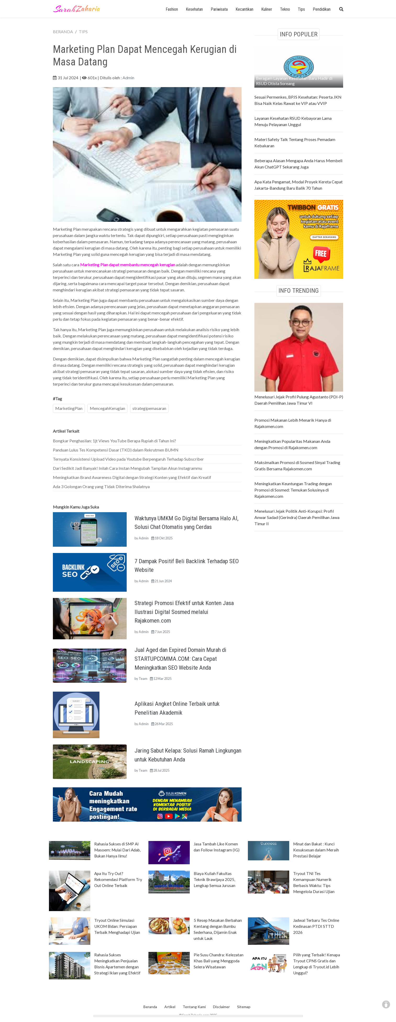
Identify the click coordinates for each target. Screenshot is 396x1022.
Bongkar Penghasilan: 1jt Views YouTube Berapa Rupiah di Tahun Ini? (114, 440)
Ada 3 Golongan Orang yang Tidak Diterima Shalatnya (101, 486)
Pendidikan (322, 9)
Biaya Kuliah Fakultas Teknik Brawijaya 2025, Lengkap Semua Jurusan (214, 879)
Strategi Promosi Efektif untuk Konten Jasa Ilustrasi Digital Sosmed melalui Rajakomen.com (184, 612)
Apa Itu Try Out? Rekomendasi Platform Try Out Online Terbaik (118, 879)
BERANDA (63, 31)
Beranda (150, 1006)
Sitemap (243, 1006)
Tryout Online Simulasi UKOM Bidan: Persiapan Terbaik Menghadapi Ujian (117, 926)
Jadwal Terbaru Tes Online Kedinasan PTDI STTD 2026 (316, 926)
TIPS (83, 31)
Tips (301, 9)
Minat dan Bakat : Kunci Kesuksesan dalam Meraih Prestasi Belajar (316, 850)
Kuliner (266, 9)
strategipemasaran (149, 408)
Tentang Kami (194, 1006)
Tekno (285, 9)
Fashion (172, 9)
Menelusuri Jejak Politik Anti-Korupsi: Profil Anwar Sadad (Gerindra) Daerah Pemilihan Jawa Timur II (296, 517)
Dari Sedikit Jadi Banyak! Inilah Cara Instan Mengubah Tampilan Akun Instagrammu (127, 468)
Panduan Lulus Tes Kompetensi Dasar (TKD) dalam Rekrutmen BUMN (116, 449)
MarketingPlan (68, 408)
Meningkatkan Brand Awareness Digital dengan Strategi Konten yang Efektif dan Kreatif (132, 477)
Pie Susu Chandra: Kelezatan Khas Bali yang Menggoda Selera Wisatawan (218, 960)
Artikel (169, 1006)
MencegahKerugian (107, 408)
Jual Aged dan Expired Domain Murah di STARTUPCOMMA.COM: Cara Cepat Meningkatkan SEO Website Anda (180, 658)
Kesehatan (194, 9)
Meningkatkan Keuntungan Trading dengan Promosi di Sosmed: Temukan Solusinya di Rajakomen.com (293, 490)
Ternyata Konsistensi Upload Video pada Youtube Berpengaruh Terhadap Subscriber (128, 458)
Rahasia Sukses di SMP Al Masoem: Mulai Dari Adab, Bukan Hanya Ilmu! (117, 850)
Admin (128, 77)
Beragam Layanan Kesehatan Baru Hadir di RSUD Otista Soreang (294, 81)
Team (143, 678)
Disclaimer (221, 1006)
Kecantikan (244, 9)
